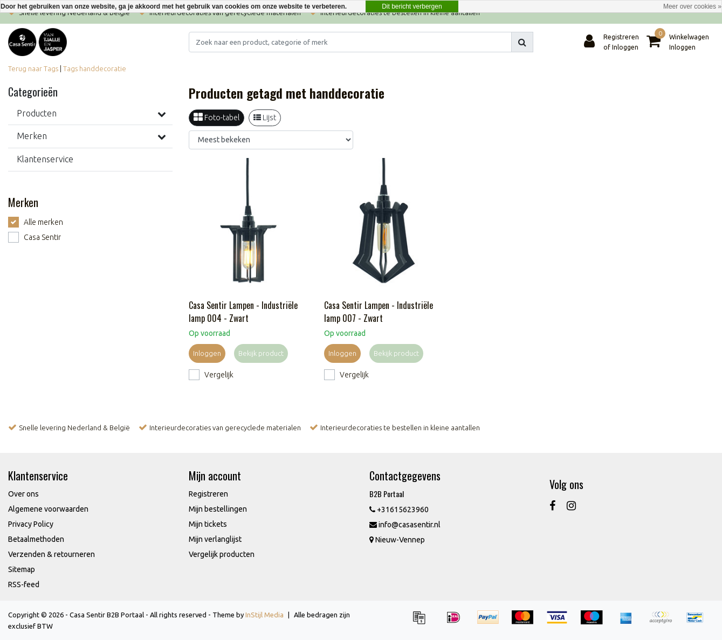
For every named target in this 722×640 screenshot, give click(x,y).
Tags (70, 68)
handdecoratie (102, 68)
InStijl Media (264, 614)
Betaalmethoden (36, 539)
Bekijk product (261, 353)
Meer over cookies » (692, 6)
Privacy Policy (30, 524)
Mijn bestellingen (218, 509)
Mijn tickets (208, 524)
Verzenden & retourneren (51, 554)
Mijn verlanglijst (215, 539)
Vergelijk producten (222, 554)
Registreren (208, 494)
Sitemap (21, 569)
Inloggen (207, 353)
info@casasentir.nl (405, 524)
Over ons (23, 494)
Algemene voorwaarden (48, 509)
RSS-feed (23, 584)
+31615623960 (399, 509)
